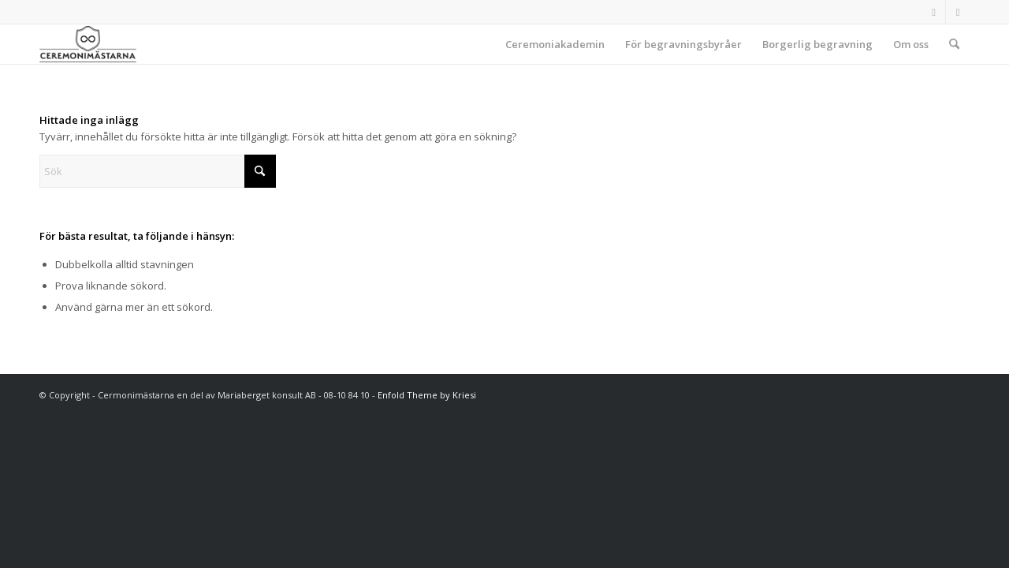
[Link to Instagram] (958, 12)
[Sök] (954, 44)
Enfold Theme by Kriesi (427, 395)
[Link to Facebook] (933, 12)
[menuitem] (555, 44)
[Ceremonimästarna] (87, 44)
